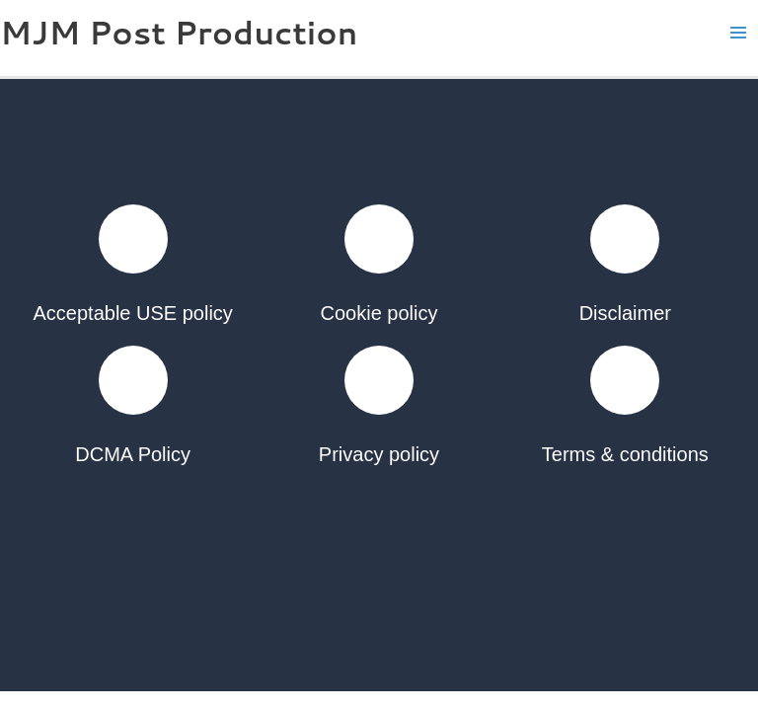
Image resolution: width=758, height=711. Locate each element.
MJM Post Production (178, 32)
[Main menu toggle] (739, 33)
